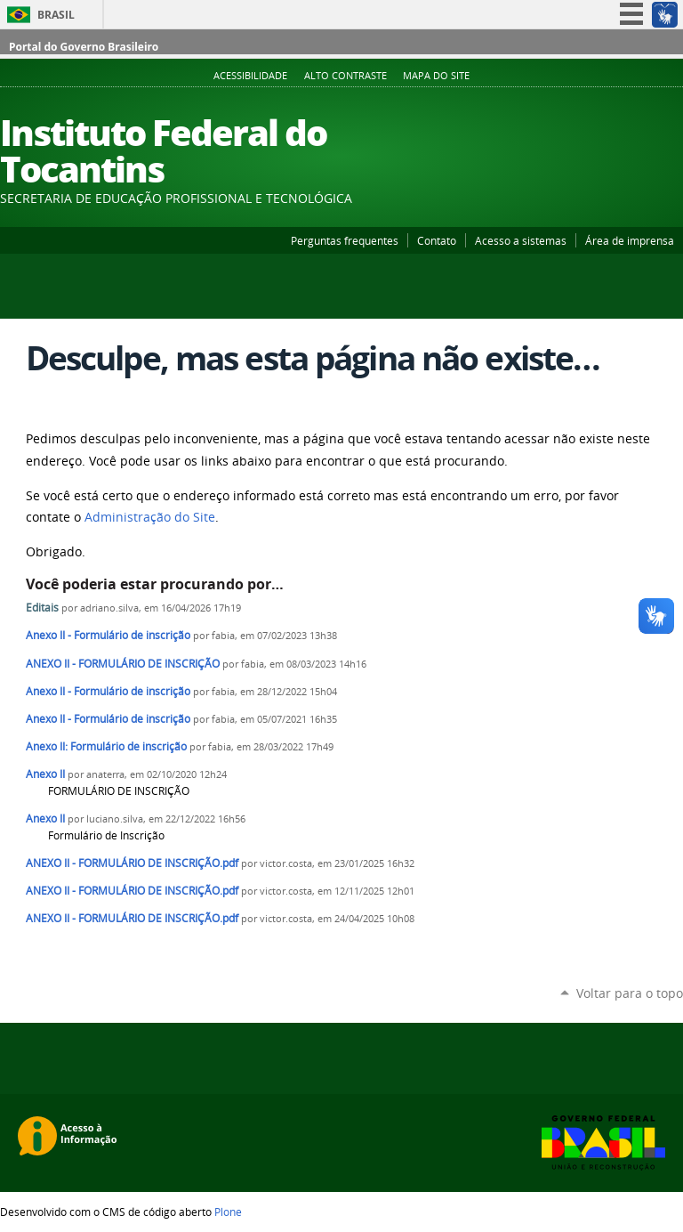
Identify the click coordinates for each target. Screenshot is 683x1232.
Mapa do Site (436, 75)
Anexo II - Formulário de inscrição (108, 635)
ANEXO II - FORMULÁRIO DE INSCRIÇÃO (123, 663)
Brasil (56, 14)
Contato (436, 240)
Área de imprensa (629, 240)
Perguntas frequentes (344, 240)
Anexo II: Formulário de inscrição (106, 746)
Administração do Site (149, 517)
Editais (43, 607)
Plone (228, 1211)
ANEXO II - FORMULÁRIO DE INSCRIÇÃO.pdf (132, 863)
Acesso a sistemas (520, 240)
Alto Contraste (345, 75)
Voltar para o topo (629, 993)
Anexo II (45, 774)
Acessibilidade (250, 75)
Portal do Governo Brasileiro (83, 46)
